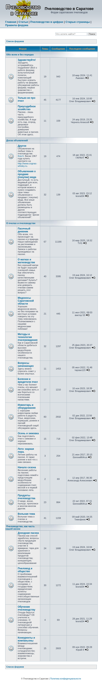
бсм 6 (21, 156)
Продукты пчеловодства (26, 497)
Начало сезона (27, 467)
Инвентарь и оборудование (27, 406)
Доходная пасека (28, 533)
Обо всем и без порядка (20, 54)
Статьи (23, 21)
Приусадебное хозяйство (27, 108)
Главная (10, 21)
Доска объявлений (17, 140)
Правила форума (16, 25)
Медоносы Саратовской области (26, 300)
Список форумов (15, 41)
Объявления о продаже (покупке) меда (27, 174)
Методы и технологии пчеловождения (28, 337)
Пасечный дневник (24, 230)
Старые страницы (77, 21)
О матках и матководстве (26, 261)
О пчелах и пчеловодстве (20, 223)
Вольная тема (26, 513)
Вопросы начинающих (26, 364)
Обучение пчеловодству (26, 608)
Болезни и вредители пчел (28, 380)
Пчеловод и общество (25, 570)
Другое (22, 145)
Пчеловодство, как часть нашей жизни (20, 527)
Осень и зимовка (28, 433)
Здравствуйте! (27, 60)
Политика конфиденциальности (65, 679)
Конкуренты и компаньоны (26, 639)
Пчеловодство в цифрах (46, 21)
